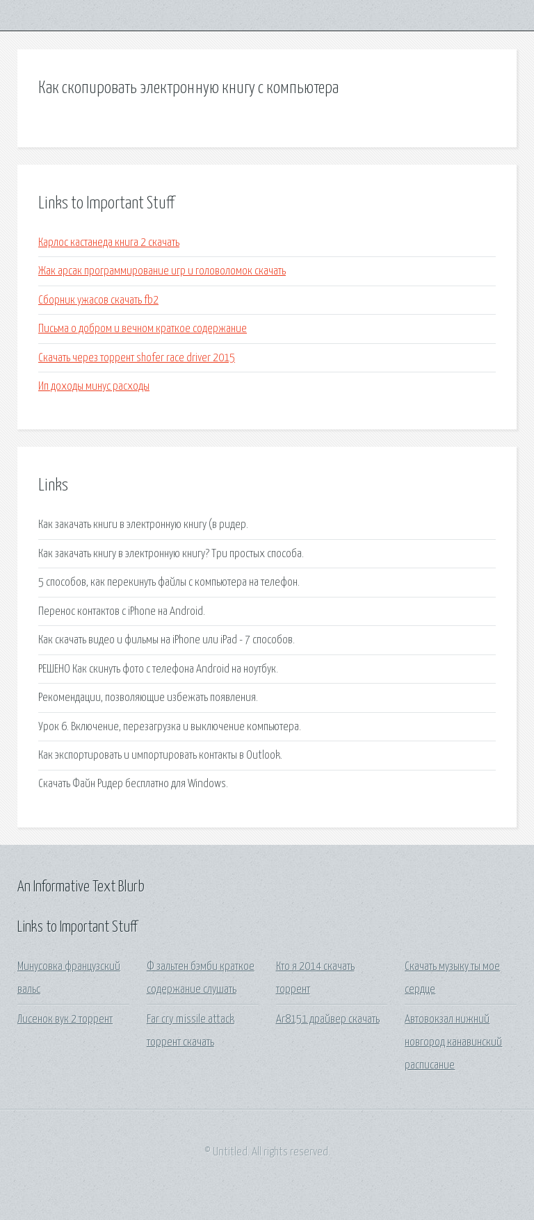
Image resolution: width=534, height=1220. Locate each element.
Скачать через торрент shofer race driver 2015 (136, 358)
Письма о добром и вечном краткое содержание (142, 329)
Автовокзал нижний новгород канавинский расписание (453, 1043)
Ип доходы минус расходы (93, 387)
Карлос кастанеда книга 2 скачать (108, 243)
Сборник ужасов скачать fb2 (98, 300)
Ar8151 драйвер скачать (328, 1019)
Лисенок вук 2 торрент (65, 1019)
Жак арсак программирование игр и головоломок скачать (162, 271)
